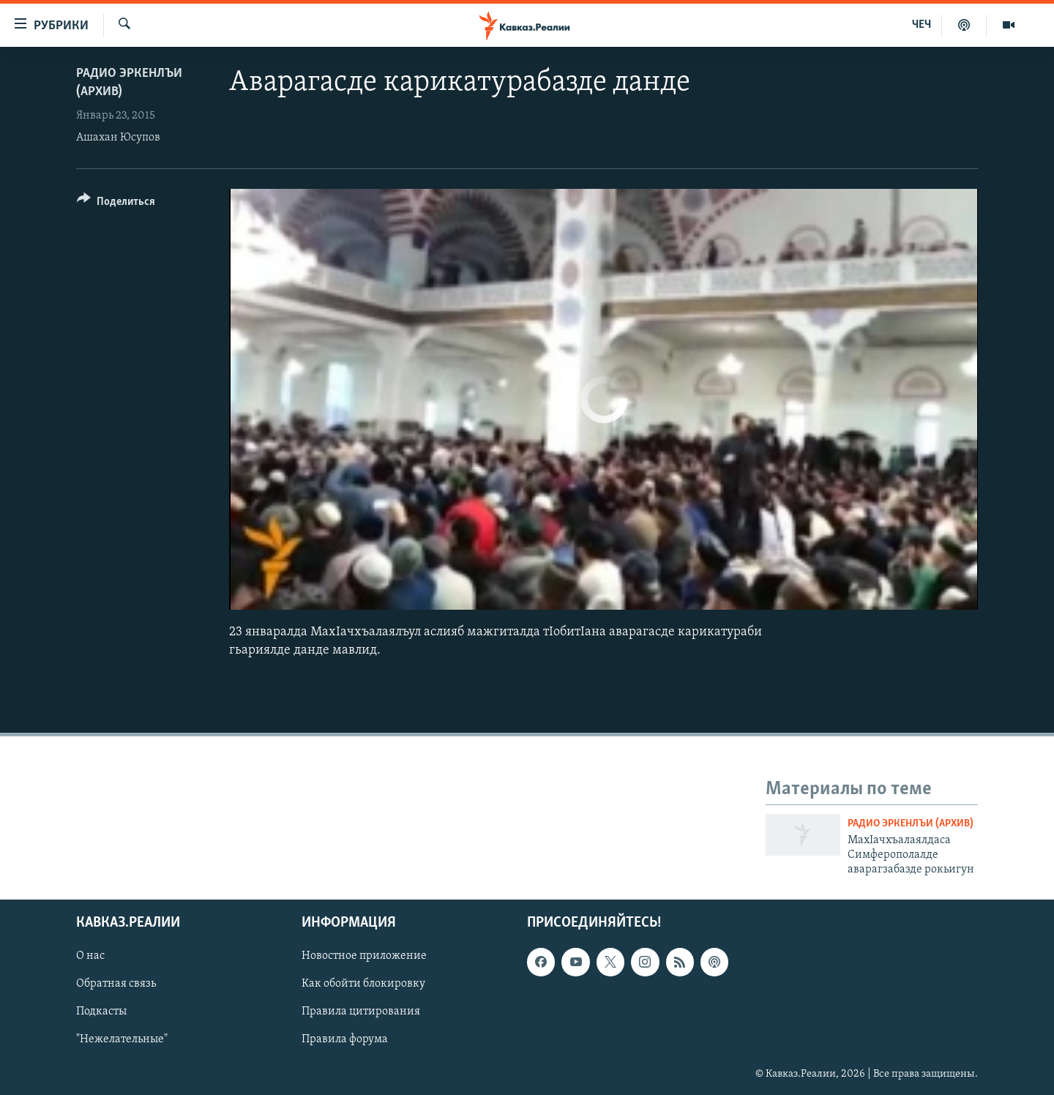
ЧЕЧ (921, 25)
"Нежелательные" (122, 1039)
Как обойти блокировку (363, 984)
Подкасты (101, 1011)
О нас (90, 956)
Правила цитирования (361, 1011)
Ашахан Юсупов (118, 137)
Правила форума (345, 1039)
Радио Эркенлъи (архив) (910, 823)
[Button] (116, 204)
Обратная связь (116, 984)
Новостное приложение (364, 956)
